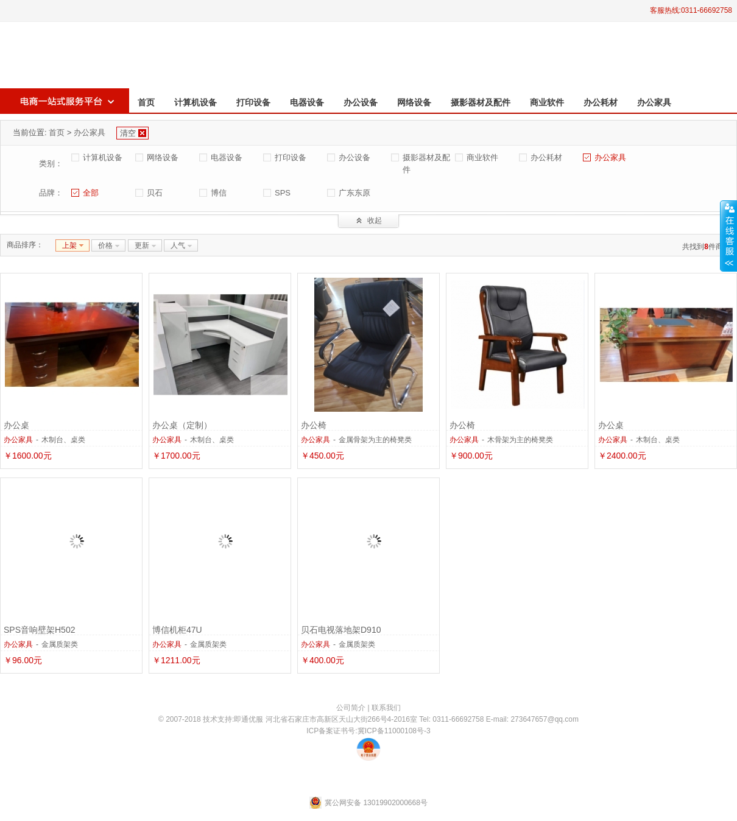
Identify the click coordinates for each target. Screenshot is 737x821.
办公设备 (361, 102)
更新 (142, 245)
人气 (178, 245)
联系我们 (386, 707)
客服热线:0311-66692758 (691, 10)
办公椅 (313, 425)
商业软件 (547, 102)
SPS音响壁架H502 (39, 630)
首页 (146, 102)
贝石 (155, 192)
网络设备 (414, 102)
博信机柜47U (177, 630)
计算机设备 (195, 102)
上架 (69, 245)
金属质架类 (59, 644)
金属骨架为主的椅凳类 (375, 439)
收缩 (728, 236)
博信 (219, 192)
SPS (283, 192)
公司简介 (350, 707)
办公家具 (654, 102)
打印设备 (253, 102)
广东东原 (354, 192)
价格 (105, 245)
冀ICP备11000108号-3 (394, 731)
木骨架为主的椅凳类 (520, 439)
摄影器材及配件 (480, 102)
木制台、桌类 (63, 439)
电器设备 (307, 102)
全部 (91, 192)
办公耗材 (601, 102)
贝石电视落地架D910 (341, 630)
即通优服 (248, 719)
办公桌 (16, 425)
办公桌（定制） (182, 425)
